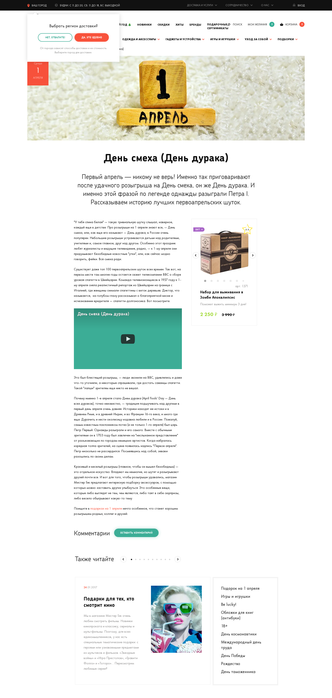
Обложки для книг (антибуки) (237, 615)
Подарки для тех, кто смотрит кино (109, 601)
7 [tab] (244, 281)
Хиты (180, 24)
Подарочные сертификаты (217, 26)
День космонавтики (239, 634)
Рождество (230, 663)
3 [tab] (220, 281)
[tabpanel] (224, 252)
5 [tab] (232, 281)
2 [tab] (213, 281)
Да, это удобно (92, 37)
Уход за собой (256, 39)
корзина (291, 24)
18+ (224, 626)
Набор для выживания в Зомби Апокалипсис (221, 295)
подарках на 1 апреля (106, 508)
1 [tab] (207, 281)
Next (252, 255)
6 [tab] (239, 281)
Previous (196, 255)
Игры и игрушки (222, 39)
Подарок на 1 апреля (240, 588)
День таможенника (238, 671)
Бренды (195, 24)
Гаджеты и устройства (183, 39)
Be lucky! (228, 604)
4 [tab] (226, 281)
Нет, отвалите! (55, 37)
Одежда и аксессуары (139, 39)
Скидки (164, 24)
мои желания (257, 24)
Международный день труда (241, 644)
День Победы (233, 655)
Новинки (144, 24)
